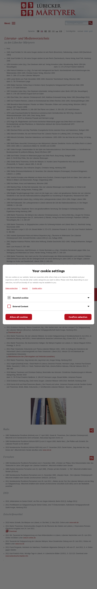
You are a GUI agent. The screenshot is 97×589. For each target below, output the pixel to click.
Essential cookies (20, 297)
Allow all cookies (19, 316)
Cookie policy (37, 288)
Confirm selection (78, 316)
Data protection (11, 288)
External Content (20, 306)
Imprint (25, 288)
